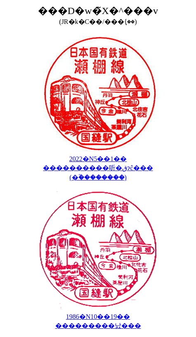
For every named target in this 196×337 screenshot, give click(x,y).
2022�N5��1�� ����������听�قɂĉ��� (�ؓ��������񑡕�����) (98, 168)
